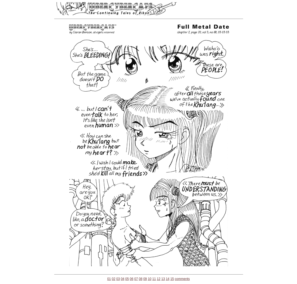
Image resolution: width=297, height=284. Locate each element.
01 (109, 279)
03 (118, 279)
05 (127, 279)
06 (131, 279)
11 (154, 279)
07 (136, 279)
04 (122, 279)
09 (145, 279)
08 (140, 279)
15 (172, 279)
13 (163, 279)
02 (113, 279)
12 (158, 279)
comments (182, 279)
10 (149, 279)
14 (167, 279)
